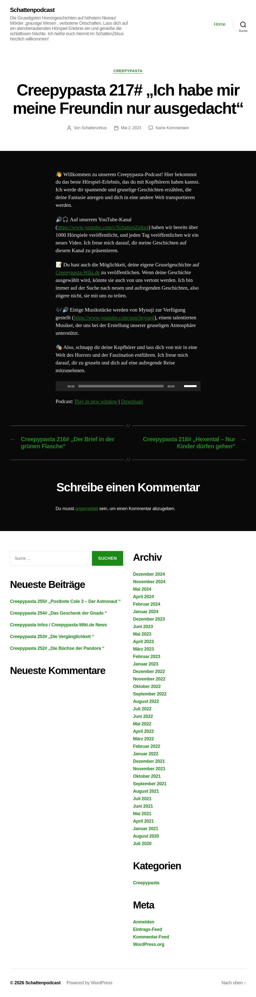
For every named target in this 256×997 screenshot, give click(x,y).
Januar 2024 (145, 611)
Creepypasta (127, 71)
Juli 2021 (142, 798)
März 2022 (143, 738)
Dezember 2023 (149, 619)
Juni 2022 (143, 716)
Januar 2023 (145, 664)
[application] (128, 386)
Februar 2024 (146, 604)
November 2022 (149, 678)
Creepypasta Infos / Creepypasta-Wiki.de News (58, 624)
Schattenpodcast (32, 10)
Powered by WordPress (89, 982)
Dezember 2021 (149, 761)
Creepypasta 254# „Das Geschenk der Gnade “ (58, 613)
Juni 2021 (143, 806)
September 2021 (150, 783)
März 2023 (143, 649)
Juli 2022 (142, 708)
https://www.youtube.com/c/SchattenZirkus (103, 227)
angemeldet (86, 508)
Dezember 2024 (149, 574)
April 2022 (143, 731)
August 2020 (146, 836)
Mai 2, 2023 (131, 128)
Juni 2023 (143, 626)
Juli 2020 (142, 843)
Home (219, 24)
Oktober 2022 (147, 686)
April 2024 (143, 596)
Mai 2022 (142, 723)
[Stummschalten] (180, 386)
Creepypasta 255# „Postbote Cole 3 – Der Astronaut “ (65, 601)
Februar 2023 (146, 656)
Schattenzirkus (94, 128)
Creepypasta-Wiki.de (78, 272)
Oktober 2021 (147, 776)
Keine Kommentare (172, 128)
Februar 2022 (146, 746)
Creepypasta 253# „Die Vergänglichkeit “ (52, 636)
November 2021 (149, 768)
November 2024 (149, 581)
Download (132, 401)
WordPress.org (148, 944)
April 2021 (143, 821)
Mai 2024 (142, 589)
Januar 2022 (145, 753)
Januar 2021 (145, 828)
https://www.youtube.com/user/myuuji (114, 317)
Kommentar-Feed (151, 936)
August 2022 (146, 701)
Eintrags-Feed (147, 929)
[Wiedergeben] (62, 386)
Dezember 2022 (149, 671)
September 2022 (150, 693)
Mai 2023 (142, 634)
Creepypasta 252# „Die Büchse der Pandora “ (57, 648)
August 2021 (146, 791)
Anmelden (143, 921)
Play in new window (96, 401)
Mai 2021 (142, 813)
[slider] (121, 386)
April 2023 (143, 641)
